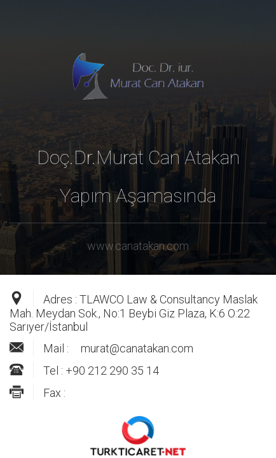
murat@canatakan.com (137, 348)
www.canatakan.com (138, 246)
